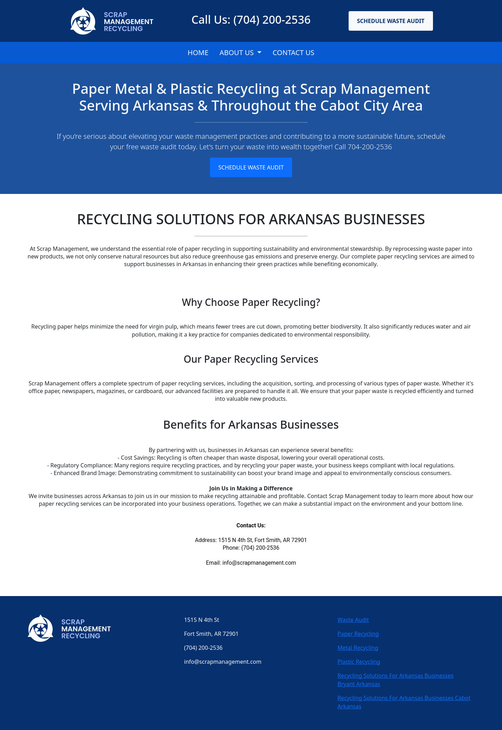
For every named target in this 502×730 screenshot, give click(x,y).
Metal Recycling (357, 648)
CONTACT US (293, 52)
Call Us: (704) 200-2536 (251, 19)
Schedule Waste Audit (391, 21)
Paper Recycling (358, 634)
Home (198, 52)
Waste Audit (353, 620)
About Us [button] (238, 52)
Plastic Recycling (358, 661)
